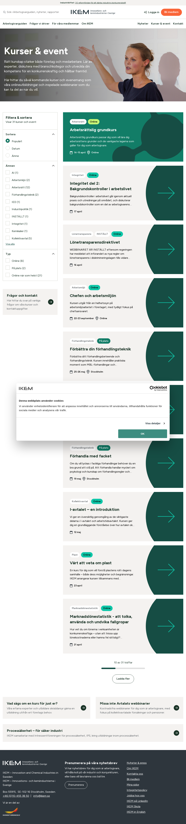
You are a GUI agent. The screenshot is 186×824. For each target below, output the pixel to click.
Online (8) (18, 260)
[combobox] (31, 12)
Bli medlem (171, 12)
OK (143, 433)
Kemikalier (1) (19, 231)
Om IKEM (87, 23)
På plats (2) (19, 268)
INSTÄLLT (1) (20, 216)
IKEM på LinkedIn (137, 801)
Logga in (153, 12)
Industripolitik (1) (22, 209)
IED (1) (16, 202)
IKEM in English (136, 811)
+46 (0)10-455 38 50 (16, 795)
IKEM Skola (133, 806)
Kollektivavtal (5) (22, 238)
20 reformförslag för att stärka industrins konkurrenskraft (100, 3)
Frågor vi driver (39, 23)
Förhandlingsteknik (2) (25, 194)
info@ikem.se (41, 795)
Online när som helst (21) (27, 275)
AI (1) (15, 172)
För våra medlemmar (65, 23)
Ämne (15, 156)
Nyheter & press (137, 762)
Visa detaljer (152, 423)
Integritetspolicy (137, 790)
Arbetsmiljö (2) (21, 180)
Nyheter (143, 23)
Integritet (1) (19, 223)
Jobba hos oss (136, 795)
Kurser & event (160, 23)
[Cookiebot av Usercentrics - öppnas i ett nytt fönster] (152, 388)
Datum (16, 148)
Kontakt (178, 23)
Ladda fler (123, 678)
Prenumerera (76, 784)
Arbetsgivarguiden (15, 23)
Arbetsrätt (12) (21, 187)
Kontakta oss (135, 773)
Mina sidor (133, 784)
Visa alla (10, 244)
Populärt (17, 141)
